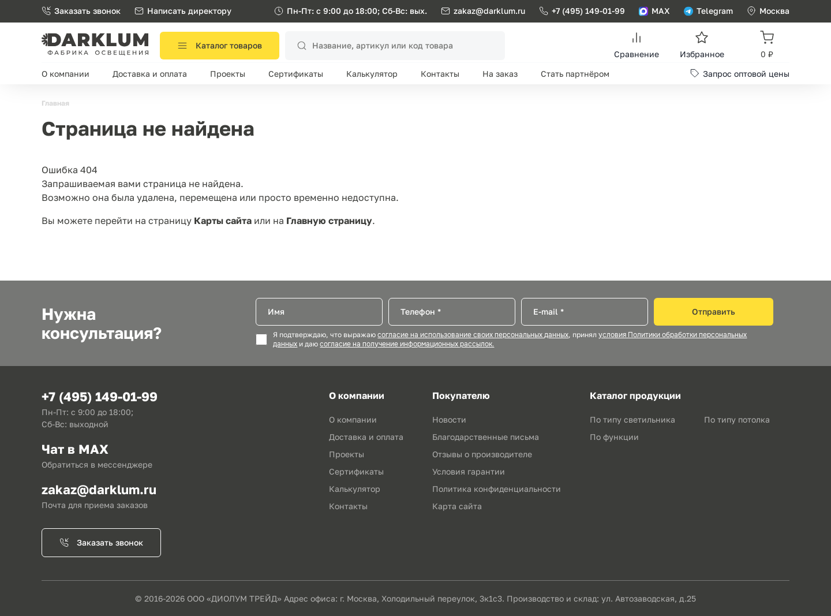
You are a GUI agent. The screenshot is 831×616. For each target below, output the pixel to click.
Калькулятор (372, 74)
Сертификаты (295, 74)
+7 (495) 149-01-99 (582, 11)
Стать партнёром (575, 74)
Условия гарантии (468, 471)
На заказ (500, 74)
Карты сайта (223, 220)
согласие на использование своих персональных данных (472, 334)
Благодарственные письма (485, 437)
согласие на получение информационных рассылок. (407, 344)
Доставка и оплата (150, 74)
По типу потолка (737, 419)
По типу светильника (632, 419)
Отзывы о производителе (482, 454)
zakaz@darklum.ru (489, 11)
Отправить (713, 311)
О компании (65, 74)
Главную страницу (329, 220)
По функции (614, 437)
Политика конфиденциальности (496, 489)
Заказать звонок (81, 11)
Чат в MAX (75, 449)
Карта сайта (457, 506)
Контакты (440, 74)
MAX (654, 11)
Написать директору (182, 11)
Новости (449, 419)
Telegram (708, 11)
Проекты (227, 74)
